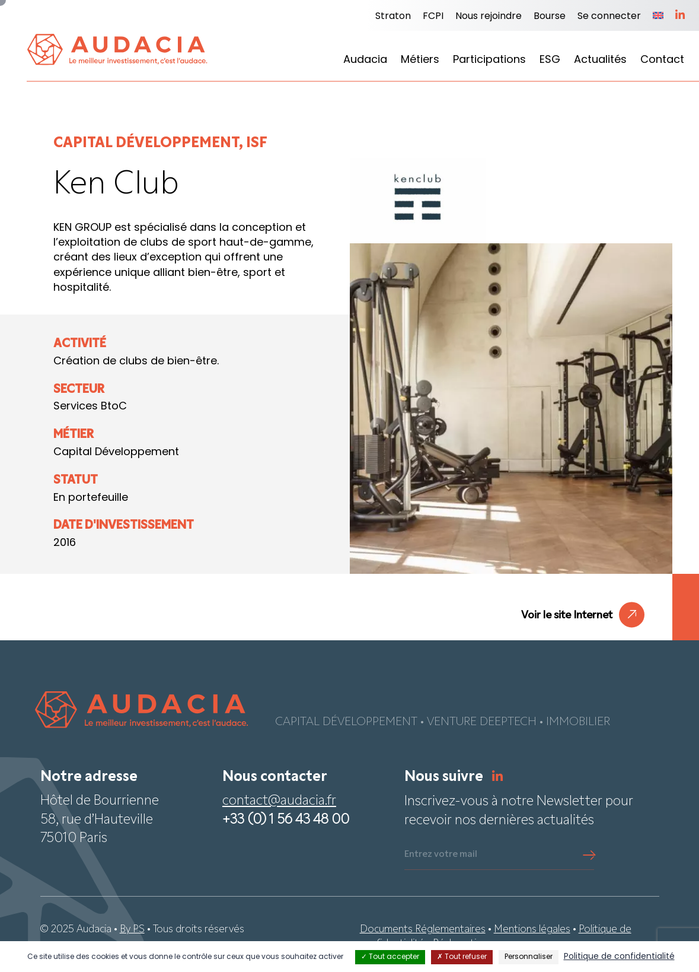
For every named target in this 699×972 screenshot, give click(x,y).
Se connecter (609, 16)
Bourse (550, 16)
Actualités (600, 60)
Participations (489, 60)
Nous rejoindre (488, 16)
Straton (393, 16)
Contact (662, 60)
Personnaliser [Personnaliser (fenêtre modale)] (529, 957)
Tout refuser (462, 957)
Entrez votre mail (440, 854)
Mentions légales (532, 930)
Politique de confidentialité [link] (619, 956)
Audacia (365, 60)
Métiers (420, 60)
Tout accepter (390, 957)
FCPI (433, 16)
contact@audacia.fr (279, 801)
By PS (132, 930)
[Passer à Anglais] (658, 16)
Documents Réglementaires (423, 930)
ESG (550, 60)
